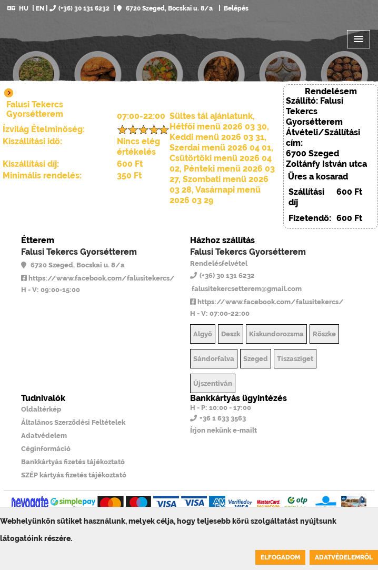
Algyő (202, 334)
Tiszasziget (295, 359)
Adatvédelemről (344, 557)
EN (40, 8)
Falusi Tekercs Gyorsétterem (79, 252)
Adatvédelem (44, 435)
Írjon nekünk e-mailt (223, 430)
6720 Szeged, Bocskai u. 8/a (165, 8)
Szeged (255, 359)
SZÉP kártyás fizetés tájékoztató (73, 475)
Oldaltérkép (41, 409)
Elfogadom (280, 557)
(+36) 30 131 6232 (79, 8)
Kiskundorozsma (276, 334)
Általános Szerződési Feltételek (73, 422)
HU (17, 8)
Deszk (230, 334)
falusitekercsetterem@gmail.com (246, 289)
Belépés (235, 8)
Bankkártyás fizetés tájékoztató (73, 462)
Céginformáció (46, 449)
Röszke (324, 334)
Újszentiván (212, 383)
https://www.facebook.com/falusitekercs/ (98, 278)
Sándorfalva (213, 359)
